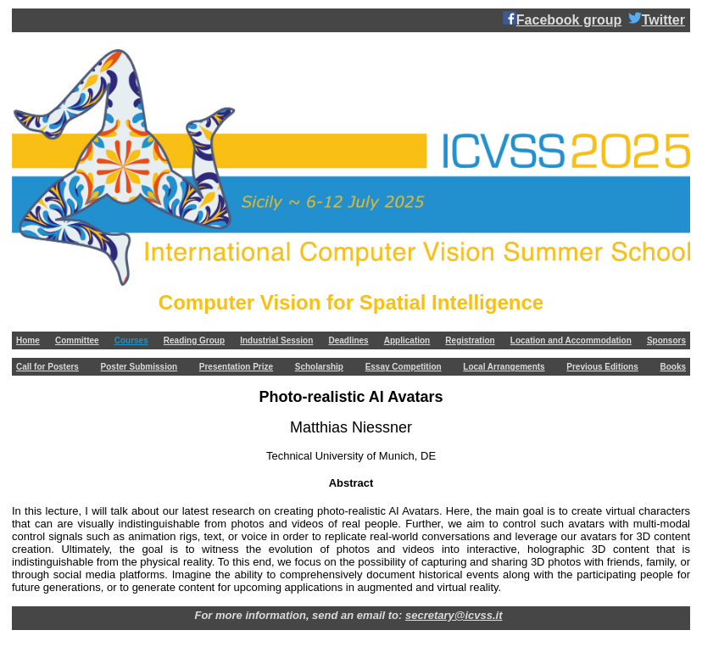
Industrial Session (276, 340)
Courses (131, 340)
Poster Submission (139, 366)
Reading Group (194, 340)
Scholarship (319, 366)
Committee (77, 340)
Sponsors (666, 340)
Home (28, 340)
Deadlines (348, 340)
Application (407, 340)
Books (673, 366)
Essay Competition (403, 366)
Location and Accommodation (571, 340)
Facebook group (562, 19)
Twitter (656, 19)
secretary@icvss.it (454, 615)
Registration (469, 340)
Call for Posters (47, 366)
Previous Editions (602, 366)
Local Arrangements (503, 366)
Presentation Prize (236, 366)
